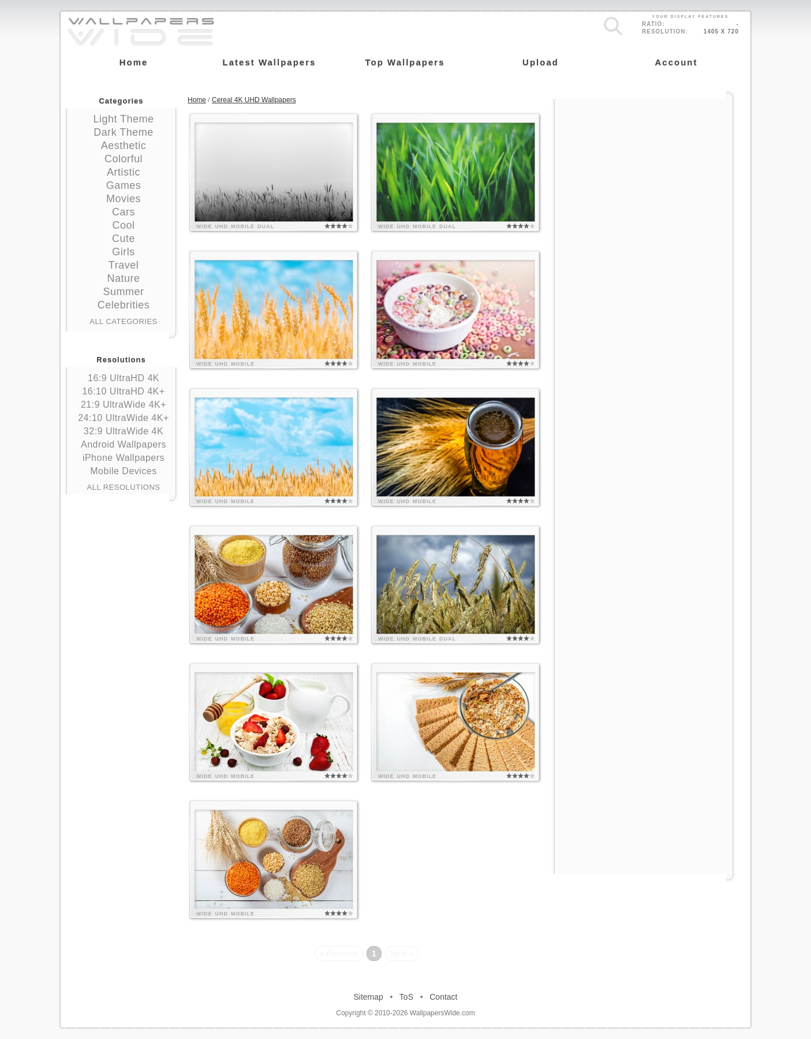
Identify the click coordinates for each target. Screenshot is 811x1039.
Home (197, 100)
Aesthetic (124, 145)
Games (123, 185)
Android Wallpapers (123, 444)
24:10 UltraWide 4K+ (123, 418)
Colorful (123, 159)
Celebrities (124, 305)
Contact (443, 996)
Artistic (123, 172)
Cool (123, 225)
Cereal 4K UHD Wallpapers (254, 100)
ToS (406, 996)
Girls (123, 252)
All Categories (123, 321)
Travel (124, 265)
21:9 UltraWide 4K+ (123, 404)
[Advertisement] (643, 171)
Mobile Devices (123, 471)
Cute (123, 238)
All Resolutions (123, 487)
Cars (123, 212)
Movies (123, 198)
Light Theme (123, 119)
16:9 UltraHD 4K (123, 378)
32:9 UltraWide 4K (123, 431)
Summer (123, 291)
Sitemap (368, 996)
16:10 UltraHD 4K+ (123, 391)
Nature (123, 278)
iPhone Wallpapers (124, 458)
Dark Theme (124, 132)
